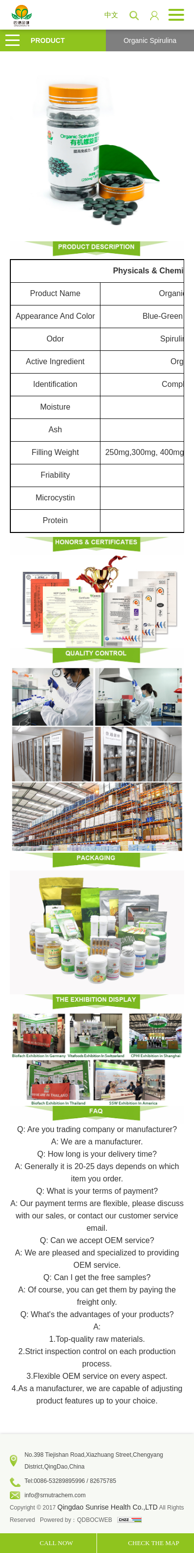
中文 (111, 15)
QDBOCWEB (94, 1519)
